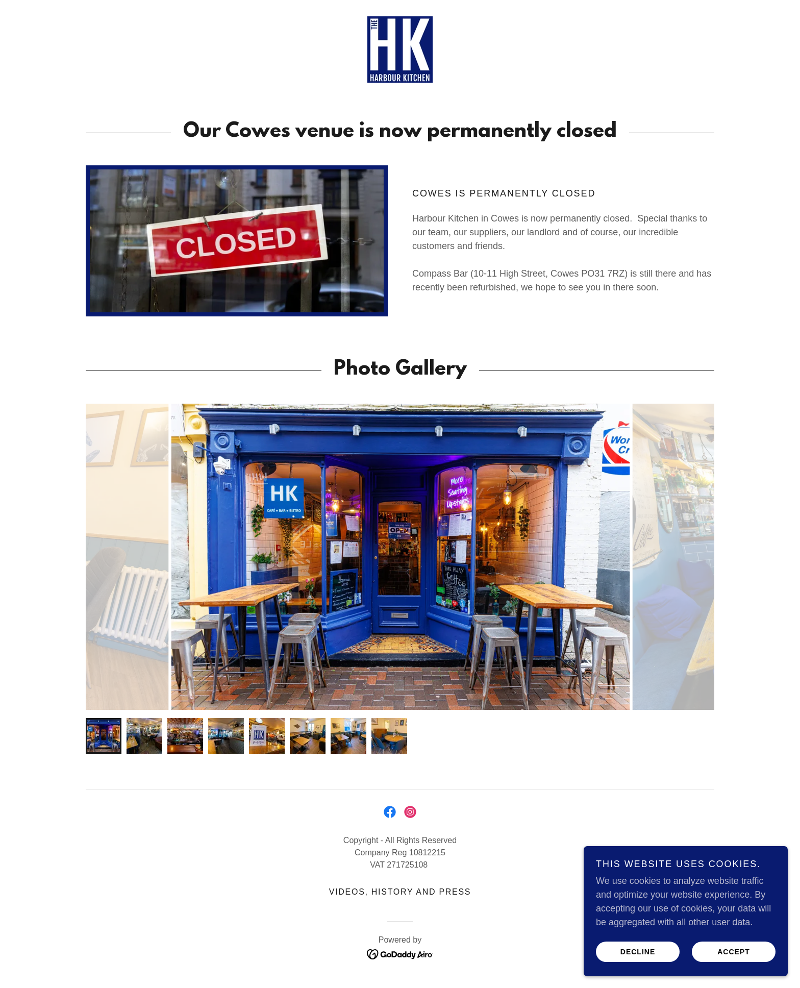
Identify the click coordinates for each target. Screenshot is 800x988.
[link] (400, 49)
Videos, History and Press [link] (400, 891)
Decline (637, 951)
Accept (733, 951)
